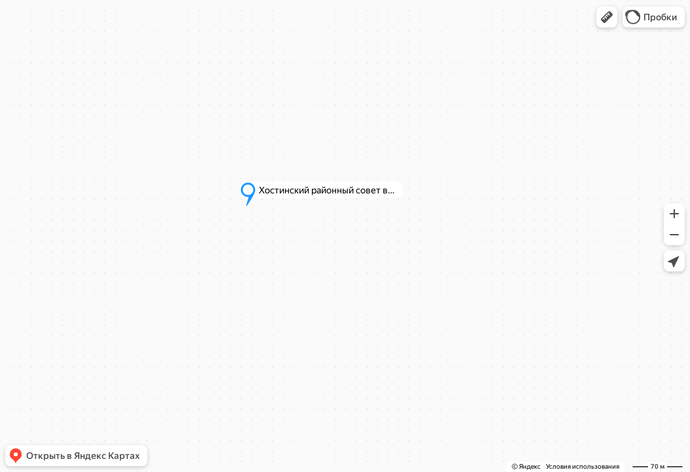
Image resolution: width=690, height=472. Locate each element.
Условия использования (582, 466)
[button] (606, 17)
